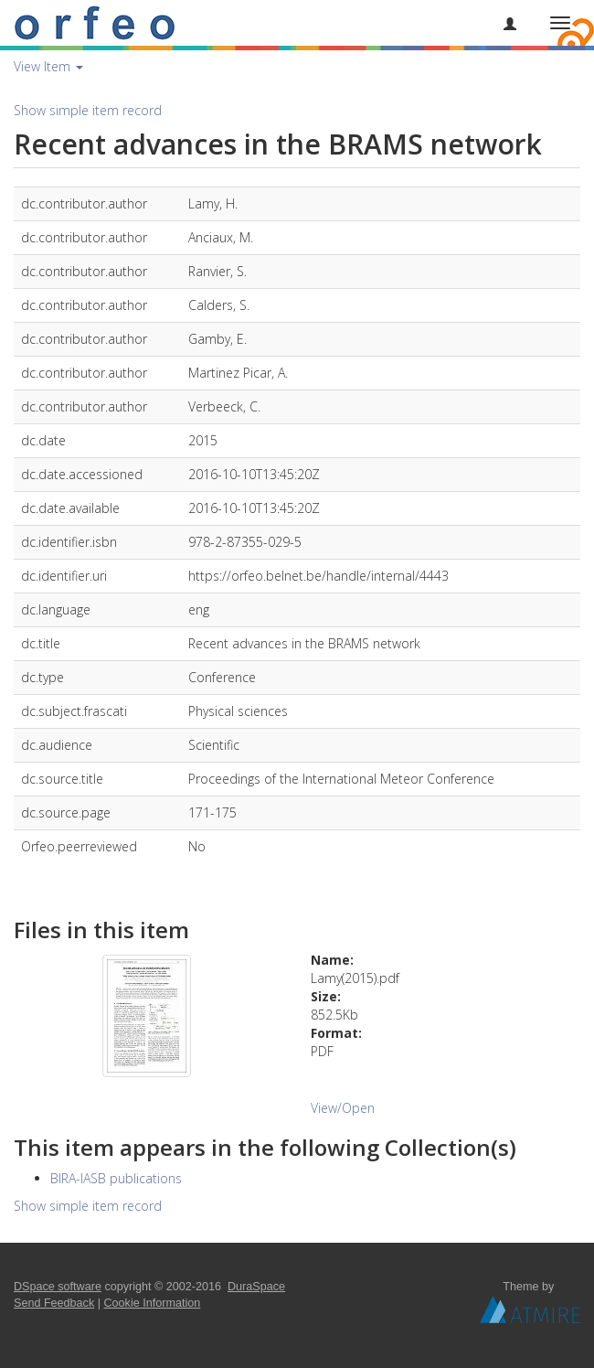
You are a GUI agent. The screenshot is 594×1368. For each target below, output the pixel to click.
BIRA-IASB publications (116, 1178)
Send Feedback (54, 1303)
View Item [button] (48, 66)
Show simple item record (88, 110)
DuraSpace (256, 1286)
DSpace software (57, 1286)
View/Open (343, 1108)
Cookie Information (152, 1303)
